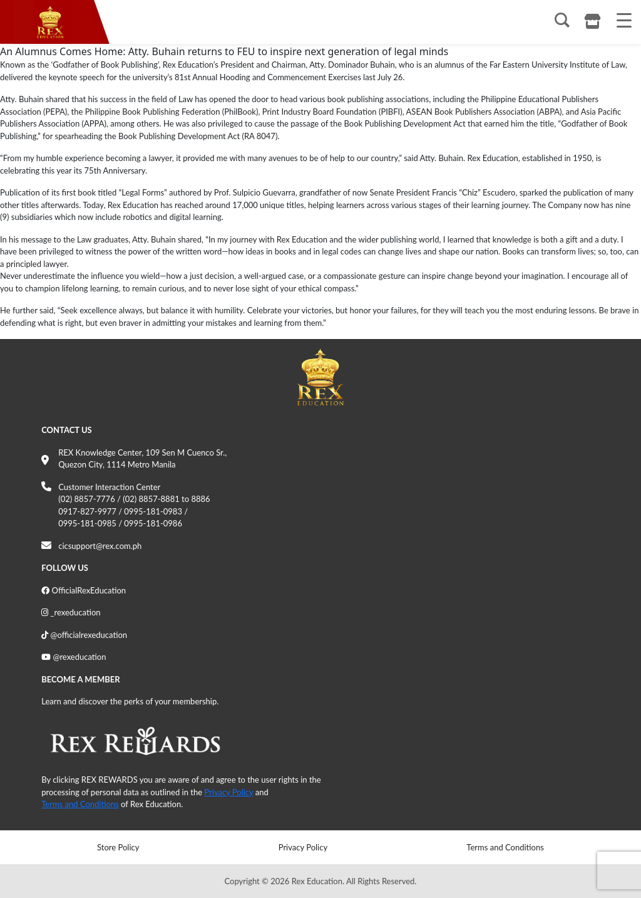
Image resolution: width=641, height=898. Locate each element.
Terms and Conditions (80, 804)
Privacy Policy (228, 792)
